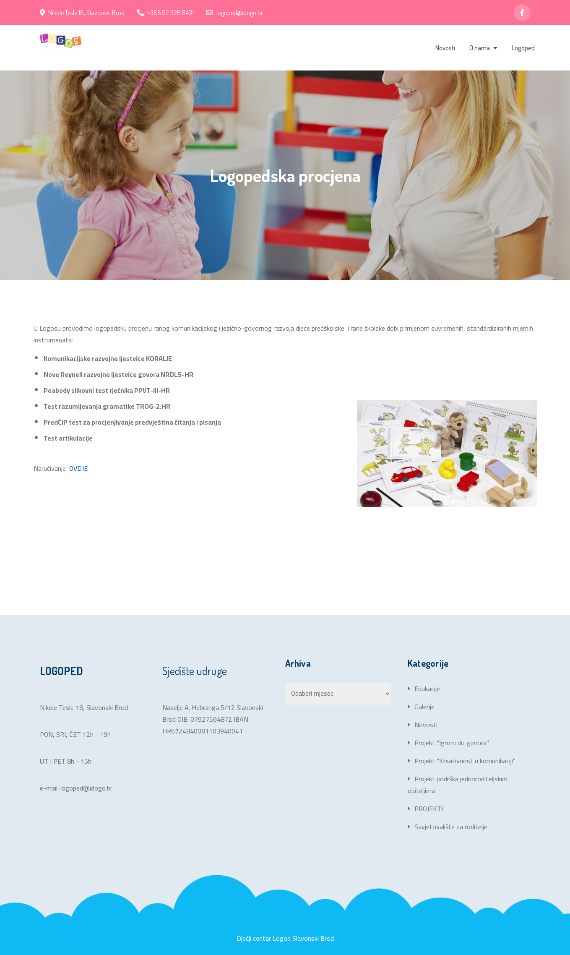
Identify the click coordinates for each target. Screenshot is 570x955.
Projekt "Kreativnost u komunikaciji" (464, 760)
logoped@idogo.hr (234, 12)
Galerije (424, 706)
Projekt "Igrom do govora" (451, 742)
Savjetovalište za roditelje (450, 826)
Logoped (523, 48)
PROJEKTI (428, 808)
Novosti (445, 48)
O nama (479, 48)
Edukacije (427, 688)
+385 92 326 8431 (165, 12)
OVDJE (79, 468)
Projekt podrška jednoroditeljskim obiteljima (458, 784)
